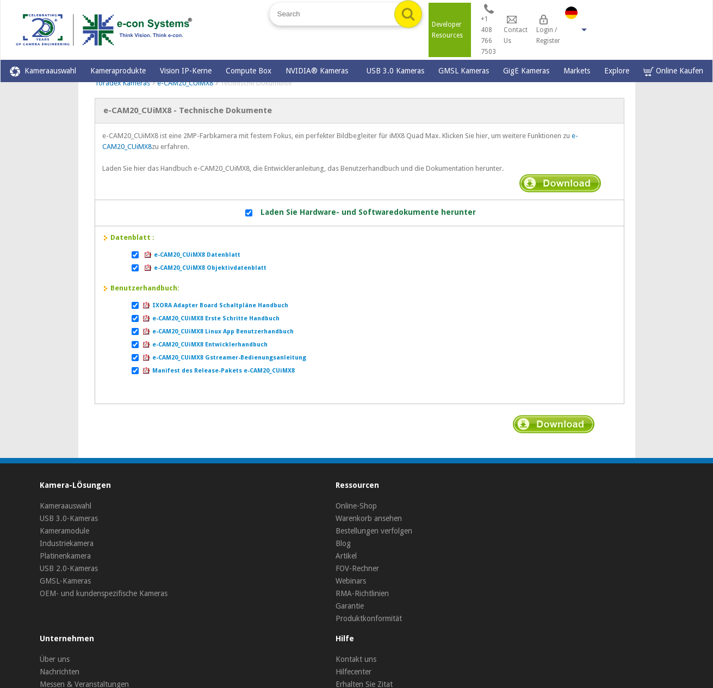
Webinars (351, 581)
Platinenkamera (65, 555)
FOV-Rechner (357, 568)
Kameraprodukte (118, 70)
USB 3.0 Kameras (395, 70)
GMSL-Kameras (65, 581)
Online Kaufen (673, 71)
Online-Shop (356, 505)
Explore (616, 70)
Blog (343, 543)
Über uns (55, 659)
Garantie (350, 606)
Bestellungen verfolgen (374, 530)
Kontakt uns (356, 659)
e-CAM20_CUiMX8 (185, 83)
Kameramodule (64, 530)
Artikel (346, 555)
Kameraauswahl (43, 71)
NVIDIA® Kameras (319, 70)
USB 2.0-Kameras (69, 568)
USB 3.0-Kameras (69, 518)
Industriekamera (67, 543)
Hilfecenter (353, 671)
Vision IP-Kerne (186, 70)
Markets (576, 70)
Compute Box (248, 70)
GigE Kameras (526, 70)
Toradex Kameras (122, 83)
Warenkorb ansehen (369, 518)
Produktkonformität (369, 618)
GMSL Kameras (463, 70)
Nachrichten (59, 671)
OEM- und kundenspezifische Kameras (104, 593)
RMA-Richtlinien (362, 593)
